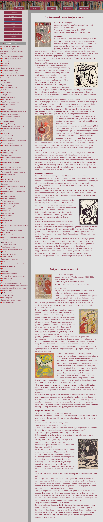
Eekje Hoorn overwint (8, 104)
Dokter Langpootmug (8, 97)
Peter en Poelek (6, 208)
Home (19, 8)
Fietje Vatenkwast (7, 109)
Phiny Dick (5, 95)
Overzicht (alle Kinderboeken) (11, 46)
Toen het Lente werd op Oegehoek (12, 249)
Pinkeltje (4, 223)
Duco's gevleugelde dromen (10, 102)
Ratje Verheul (6, 232)
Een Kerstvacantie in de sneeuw (11, 157)
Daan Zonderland (7, 295)
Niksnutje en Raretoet (8, 196)
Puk (3, 227)
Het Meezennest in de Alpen (10, 181)
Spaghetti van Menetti (8, 247)
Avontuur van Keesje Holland (10, 73)
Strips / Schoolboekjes (13, 33)
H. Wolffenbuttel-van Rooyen (10, 283)
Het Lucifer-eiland (7, 179)
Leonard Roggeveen (8, 244)
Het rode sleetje (7, 242)
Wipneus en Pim (7, 278)
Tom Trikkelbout (7, 256)
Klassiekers (13, 13)
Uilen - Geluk (6, 261)
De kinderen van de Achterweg (11, 160)
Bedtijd (4, 80)
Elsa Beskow (5, 82)
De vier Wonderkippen (8, 266)
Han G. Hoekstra (7, 143)
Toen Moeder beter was (9, 254)
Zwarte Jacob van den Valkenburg (12, 300)
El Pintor (4, 107)
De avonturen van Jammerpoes (11, 68)
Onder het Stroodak (8, 201)
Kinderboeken (13, 16)
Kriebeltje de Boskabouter (10, 169)
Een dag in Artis (7, 92)
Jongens (13, 19)
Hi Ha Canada (6, 133)
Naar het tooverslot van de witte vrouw (13, 191)
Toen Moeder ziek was (9, 252)
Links (68, 8)
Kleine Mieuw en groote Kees (10, 162)
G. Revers (4, 240)
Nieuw (51, 8)
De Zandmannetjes (7, 293)
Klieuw (4, 165)
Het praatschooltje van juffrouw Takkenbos (15, 225)
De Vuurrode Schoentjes (9, 273)
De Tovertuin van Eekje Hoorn (10, 259)
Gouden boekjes (7, 121)
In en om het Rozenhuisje (9, 150)
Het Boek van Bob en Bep (9, 87)
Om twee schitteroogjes (9, 198)
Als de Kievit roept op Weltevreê (11, 58)
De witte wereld (6, 281)
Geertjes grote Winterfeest (10, 114)
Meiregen (5, 184)
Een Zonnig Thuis (7, 297)
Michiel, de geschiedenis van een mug (13, 186)
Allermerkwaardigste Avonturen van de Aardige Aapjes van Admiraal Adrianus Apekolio (12, 51)
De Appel (5, 66)
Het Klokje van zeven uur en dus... (12, 167)
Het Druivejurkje (7, 99)
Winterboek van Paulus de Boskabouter (14, 276)
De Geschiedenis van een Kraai (11, 116)
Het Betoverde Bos (7, 85)
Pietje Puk (5, 218)
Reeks (13, 40)
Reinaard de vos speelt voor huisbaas (13, 237)
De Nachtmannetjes (8, 194)
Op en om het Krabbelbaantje (11, 203)
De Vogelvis (5, 271)
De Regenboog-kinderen (9, 235)
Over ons (84, 8)
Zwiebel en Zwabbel (8, 302)
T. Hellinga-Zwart (7, 136)
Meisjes (13, 23)
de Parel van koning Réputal (10, 206)
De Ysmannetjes (7, 290)
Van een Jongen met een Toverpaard (13, 264)
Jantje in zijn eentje (7, 152)
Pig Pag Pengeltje (7, 220)
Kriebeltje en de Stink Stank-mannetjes (13, 172)
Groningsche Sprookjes (9, 124)
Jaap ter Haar (6, 131)
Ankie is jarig (6, 63)
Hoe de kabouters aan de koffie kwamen (14, 140)
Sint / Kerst (13, 30)
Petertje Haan (6, 211)
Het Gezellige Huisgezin (9, 119)
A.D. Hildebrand (6, 138)
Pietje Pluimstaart (7, 215)
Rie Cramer (5, 90)
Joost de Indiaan (7, 155)
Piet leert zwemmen (8, 213)
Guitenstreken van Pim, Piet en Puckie (13, 126)
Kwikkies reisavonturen (9, 174)
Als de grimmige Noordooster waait (12, 56)
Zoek (35, 8)
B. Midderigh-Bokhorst (8, 189)
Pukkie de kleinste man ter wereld (12, 230)
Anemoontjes (6, 61)
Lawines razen (6, 177)
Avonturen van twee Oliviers (10, 70)
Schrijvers (13, 37)
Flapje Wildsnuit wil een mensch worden (14, 111)
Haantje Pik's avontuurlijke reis (11, 128)
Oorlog (13, 26)
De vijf (4, 269)
